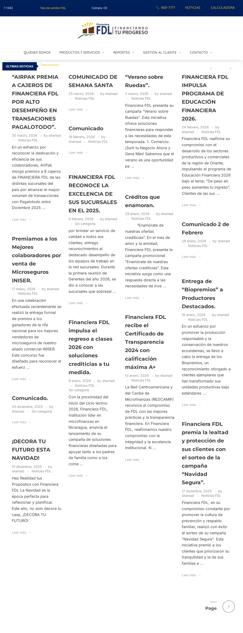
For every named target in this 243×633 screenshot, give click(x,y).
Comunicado (49, 65)
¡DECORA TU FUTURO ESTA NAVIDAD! (31, 449)
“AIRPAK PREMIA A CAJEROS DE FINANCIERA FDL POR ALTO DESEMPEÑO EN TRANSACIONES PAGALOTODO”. (35, 102)
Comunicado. (30, 398)
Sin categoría (85, 224)
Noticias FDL (28, 140)
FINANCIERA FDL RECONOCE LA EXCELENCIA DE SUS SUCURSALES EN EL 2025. (93, 194)
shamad (55, 135)
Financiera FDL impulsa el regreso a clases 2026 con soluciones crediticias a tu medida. (90, 347)
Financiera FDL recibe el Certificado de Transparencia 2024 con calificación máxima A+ (145, 342)
